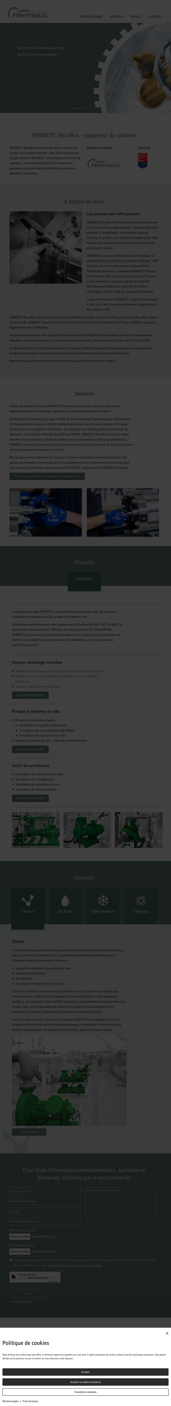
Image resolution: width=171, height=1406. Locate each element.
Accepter (85, 1372)
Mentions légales (10, 1401)
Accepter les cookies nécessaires (85, 1382)
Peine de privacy (30, 1401)
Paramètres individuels (85, 1392)
